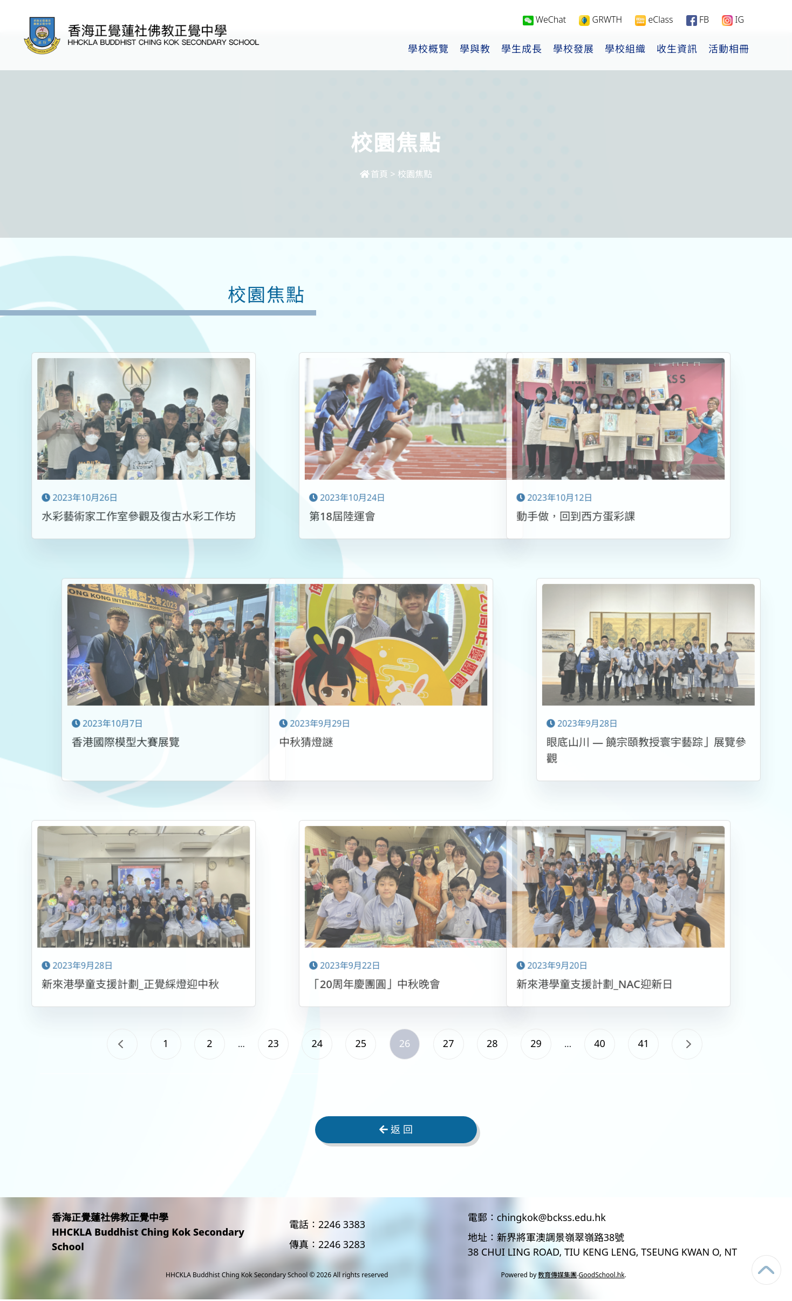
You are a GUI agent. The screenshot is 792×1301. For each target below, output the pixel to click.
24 (313, 1043)
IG (733, 20)
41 (652, 1043)
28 (495, 1043)
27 (450, 1043)
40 (606, 1043)
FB (697, 20)
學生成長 (521, 49)
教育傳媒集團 (557, 1276)
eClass (654, 20)
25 (359, 1043)
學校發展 (573, 49)
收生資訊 (677, 49)
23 (268, 1043)
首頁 (374, 174)
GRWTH (600, 20)
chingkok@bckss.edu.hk (551, 1218)
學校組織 (625, 49)
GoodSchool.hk (602, 1276)
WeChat (544, 19)
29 (541, 1043)
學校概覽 (428, 49)
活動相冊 (728, 49)
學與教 (475, 49)
